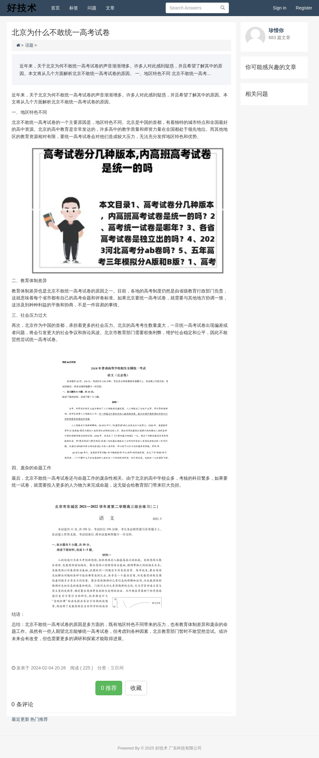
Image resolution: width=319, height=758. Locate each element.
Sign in (280, 7)
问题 (92, 7)
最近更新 (20, 719)
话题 (29, 45)
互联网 (117, 667)
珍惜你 (276, 30)
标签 (73, 7)
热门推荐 (39, 719)
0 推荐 (109, 688)
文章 (110, 7)
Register (304, 7)
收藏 (136, 688)
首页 (58, 7)
